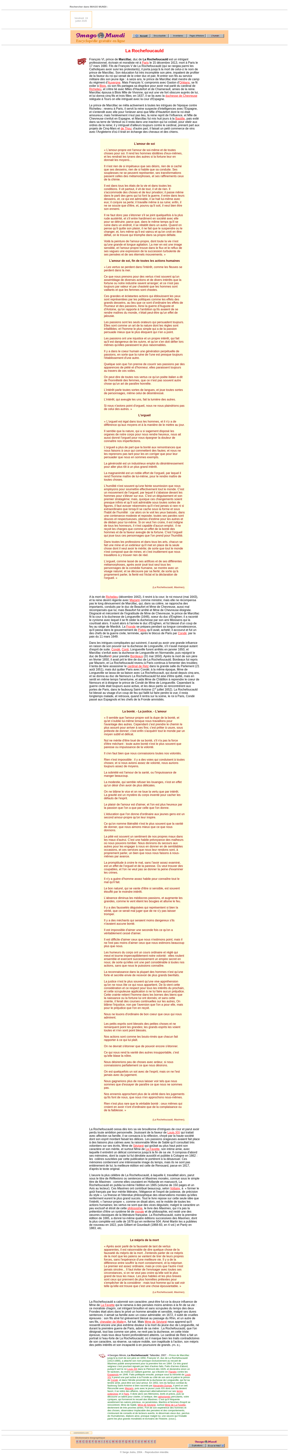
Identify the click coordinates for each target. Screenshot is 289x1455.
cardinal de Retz (138, 666)
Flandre (172, 1371)
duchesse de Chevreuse (181, 95)
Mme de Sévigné (156, 1321)
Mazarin (135, 600)
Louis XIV (173, 1132)
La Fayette (153, 1149)
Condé (182, 633)
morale (139, 1211)
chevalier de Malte (112, 1321)
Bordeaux (136, 656)
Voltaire (175, 1188)
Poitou (142, 629)
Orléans (184, 82)
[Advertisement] (161, 19)
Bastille (180, 118)
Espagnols (113, 1374)
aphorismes (164, 1396)
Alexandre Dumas (162, 1385)
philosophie (135, 1208)
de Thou (126, 128)
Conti (125, 649)
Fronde (131, 626)
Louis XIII (132, 1369)
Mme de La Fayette (175, 1404)
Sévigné (138, 1145)
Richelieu (95, 89)
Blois (103, 85)
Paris (145, 62)
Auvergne (114, 82)
